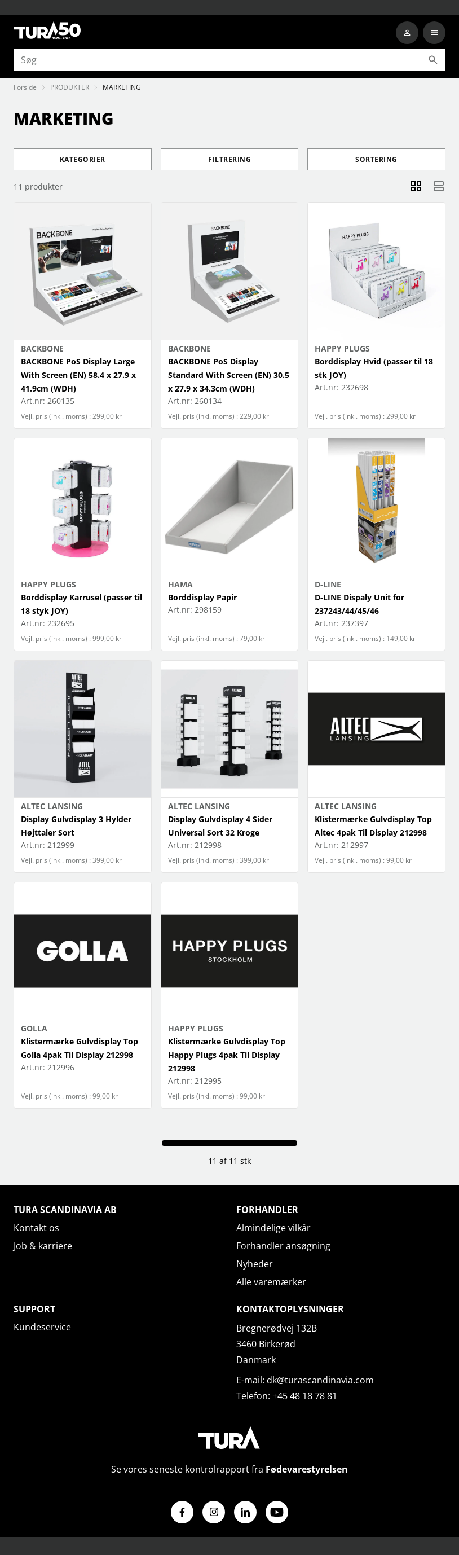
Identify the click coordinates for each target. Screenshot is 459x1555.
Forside (25, 87)
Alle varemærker (271, 1282)
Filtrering (229, 159)
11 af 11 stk (229, 1161)
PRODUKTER (69, 87)
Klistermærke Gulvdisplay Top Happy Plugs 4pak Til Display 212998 (226, 1055)
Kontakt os (36, 1228)
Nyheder (254, 1264)
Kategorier (82, 159)
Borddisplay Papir (202, 597)
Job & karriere (43, 1246)
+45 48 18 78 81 (304, 1396)
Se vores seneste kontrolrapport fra (229, 1469)
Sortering (376, 159)
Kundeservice (42, 1327)
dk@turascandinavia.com (320, 1380)
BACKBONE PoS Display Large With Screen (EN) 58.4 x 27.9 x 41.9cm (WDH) (78, 375)
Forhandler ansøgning (283, 1246)
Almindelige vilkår (273, 1228)
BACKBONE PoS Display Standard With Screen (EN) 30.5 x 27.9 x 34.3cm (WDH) (228, 375)
